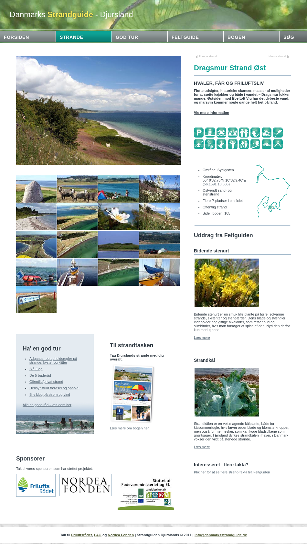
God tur (127, 37)
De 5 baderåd (40, 375)
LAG (97, 535)
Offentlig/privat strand (46, 381)
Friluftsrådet (81, 535)
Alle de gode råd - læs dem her (47, 405)
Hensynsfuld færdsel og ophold (54, 388)
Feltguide (185, 37)
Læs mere (202, 337)
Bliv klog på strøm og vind (49, 394)
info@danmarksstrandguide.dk (221, 535)
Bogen (236, 37)
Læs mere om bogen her (129, 428)
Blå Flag (35, 369)
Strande (71, 37)
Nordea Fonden (121, 535)
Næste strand (277, 56)
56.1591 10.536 (216, 184)
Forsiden (16, 37)
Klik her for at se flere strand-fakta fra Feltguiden (232, 472)
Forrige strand (208, 56)
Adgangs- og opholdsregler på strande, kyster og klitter (53, 360)
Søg (288, 37)
